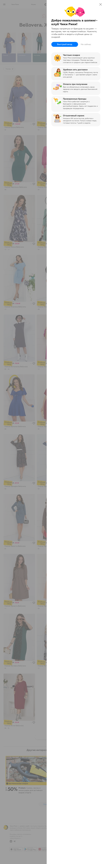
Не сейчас (86, 44)
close (100, 4)
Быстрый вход (64, 44)
